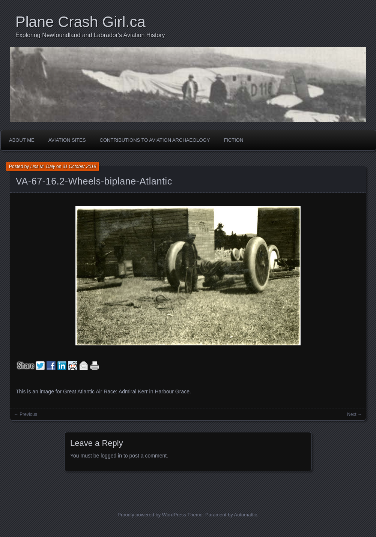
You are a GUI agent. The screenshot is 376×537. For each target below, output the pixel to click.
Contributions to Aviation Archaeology (155, 140)
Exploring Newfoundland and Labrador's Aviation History (90, 35)
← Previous (25, 414)
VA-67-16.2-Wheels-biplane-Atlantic (94, 181)
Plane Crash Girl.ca (80, 22)
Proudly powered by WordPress (151, 515)
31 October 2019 (79, 166)
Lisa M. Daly (42, 166)
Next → (354, 414)
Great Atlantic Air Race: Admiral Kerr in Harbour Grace (126, 391)
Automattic (245, 515)
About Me (22, 140)
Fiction (233, 140)
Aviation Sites (67, 140)
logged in (111, 456)
